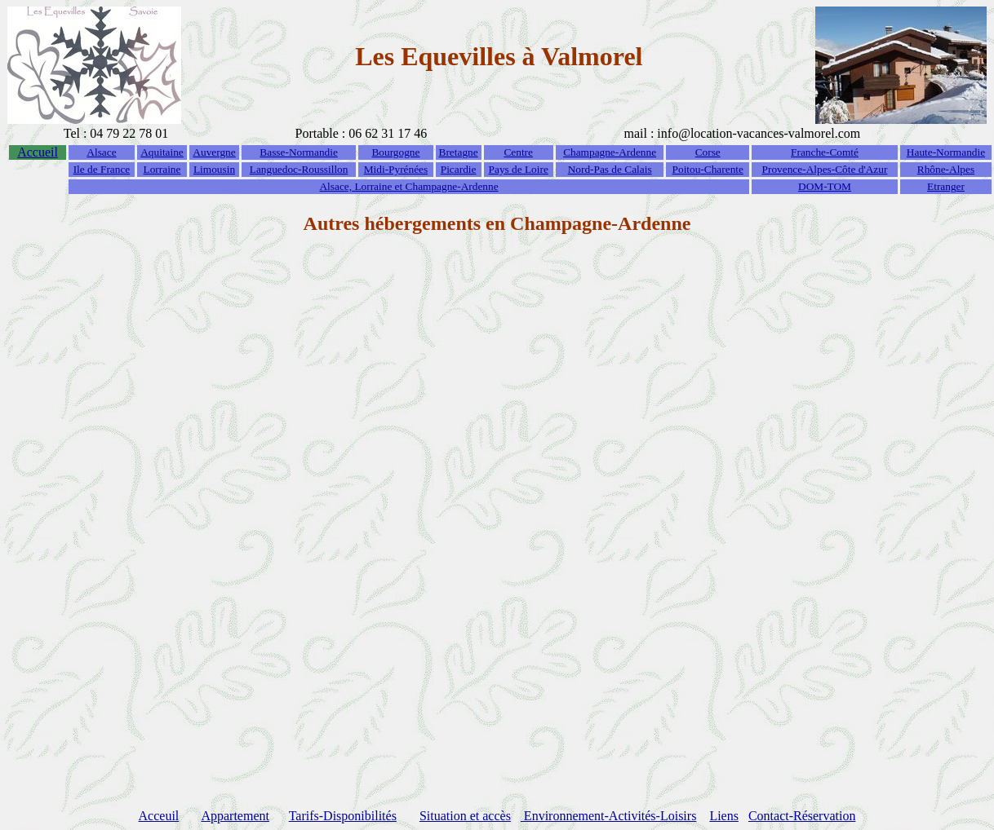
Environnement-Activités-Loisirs (609, 816)
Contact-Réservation (802, 816)
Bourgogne (395, 152)
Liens (724, 816)
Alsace (101, 152)
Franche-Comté (825, 152)
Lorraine (162, 169)
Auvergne (214, 152)
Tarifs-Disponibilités (343, 816)
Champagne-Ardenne (609, 152)
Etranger (946, 186)
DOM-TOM (824, 186)
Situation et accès (465, 816)
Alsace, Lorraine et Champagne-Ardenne (408, 186)
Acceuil (159, 816)
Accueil (37, 152)
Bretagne (458, 152)
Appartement (235, 816)
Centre (518, 152)
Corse (708, 152)
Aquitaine (162, 152)
